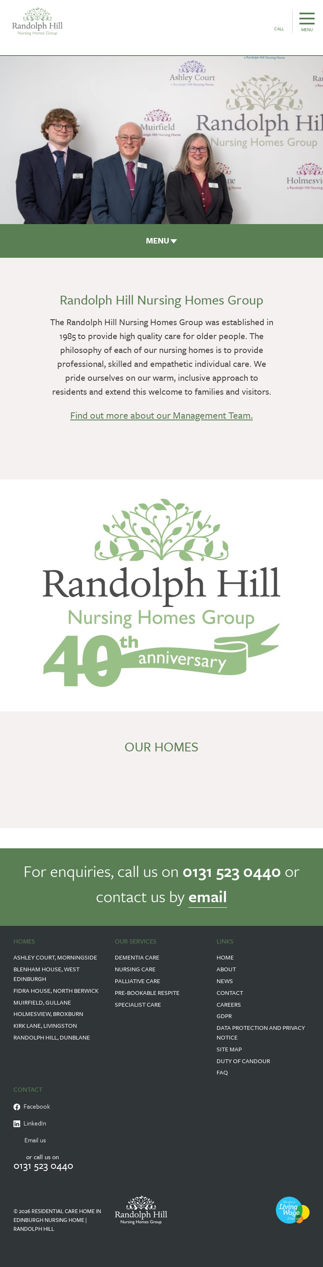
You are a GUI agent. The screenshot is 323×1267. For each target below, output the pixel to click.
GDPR (224, 1015)
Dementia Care (137, 957)
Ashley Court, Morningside (55, 957)
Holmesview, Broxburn (48, 1013)
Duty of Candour (243, 1060)
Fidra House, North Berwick (55, 990)
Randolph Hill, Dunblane (51, 1037)
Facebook (31, 1106)
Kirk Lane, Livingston (45, 1025)
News (225, 980)
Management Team (212, 415)
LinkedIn (29, 1123)
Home (225, 957)
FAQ (222, 1072)
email (207, 896)
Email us (35, 1139)
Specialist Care (138, 1004)
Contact (230, 992)
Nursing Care (135, 969)
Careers (229, 1004)
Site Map (229, 1049)
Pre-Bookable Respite (147, 992)
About (226, 969)
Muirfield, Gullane (42, 1002)
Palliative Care (137, 980)
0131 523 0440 (232, 871)
